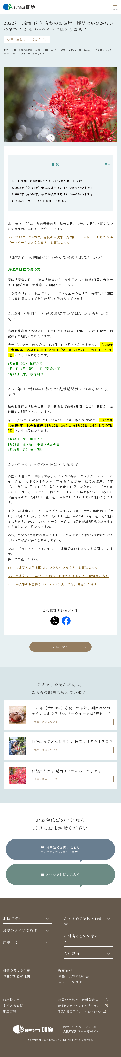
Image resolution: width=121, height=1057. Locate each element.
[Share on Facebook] (66, 620)
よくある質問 (13, 1005)
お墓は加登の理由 (16, 976)
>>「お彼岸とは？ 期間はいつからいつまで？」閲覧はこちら (53, 567)
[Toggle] (47, 918)
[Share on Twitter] (54, 620)
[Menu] (115, 6)
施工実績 (10, 1011)
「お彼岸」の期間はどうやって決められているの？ (50, 181)
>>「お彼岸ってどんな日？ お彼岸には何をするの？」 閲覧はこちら (58, 575)
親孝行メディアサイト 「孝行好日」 (81, 1006)
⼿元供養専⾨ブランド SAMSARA (79, 1011)
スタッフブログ (70, 982)
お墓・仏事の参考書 (21, 50)
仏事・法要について (45, 50)
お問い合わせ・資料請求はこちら (83, 999)
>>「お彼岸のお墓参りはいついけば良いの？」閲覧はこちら (52, 584)
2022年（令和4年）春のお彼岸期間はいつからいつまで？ (54, 188)
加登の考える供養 (16, 970)
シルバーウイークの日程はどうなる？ (41, 201)
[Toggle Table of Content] (105, 164)
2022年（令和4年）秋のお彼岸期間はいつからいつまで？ (54, 194)
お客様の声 (11, 999)
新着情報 (65, 970)
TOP (6, 50)
